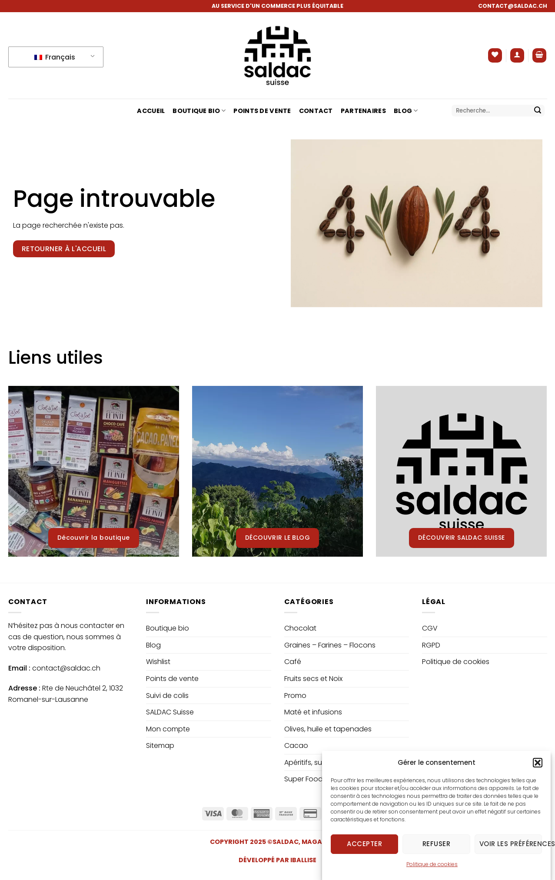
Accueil (151, 110)
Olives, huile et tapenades (328, 729)
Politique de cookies (432, 873)
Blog (406, 110)
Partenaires (363, 110)
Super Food (303, 779)
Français (54, 57)
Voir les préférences (510, 852)
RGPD (431, 645)
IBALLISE (303, 860)
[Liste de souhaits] (495, 55)
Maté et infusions (313, 712)
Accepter (364, 852)
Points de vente (262, 110)
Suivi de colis (167, 696)
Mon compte (168, 729)
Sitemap (160, 745)
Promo (295, 696)
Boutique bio (199, 110)
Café (292, 662)
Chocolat (300, 628)
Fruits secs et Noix (313, 679)
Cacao (296, 745)
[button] (537, 771)
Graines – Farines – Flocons (330, 645)
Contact (316, 110)
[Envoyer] (537, 110)
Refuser (436, 852)
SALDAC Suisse (170, 712)
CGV (430, 628)
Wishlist (158, 662)
